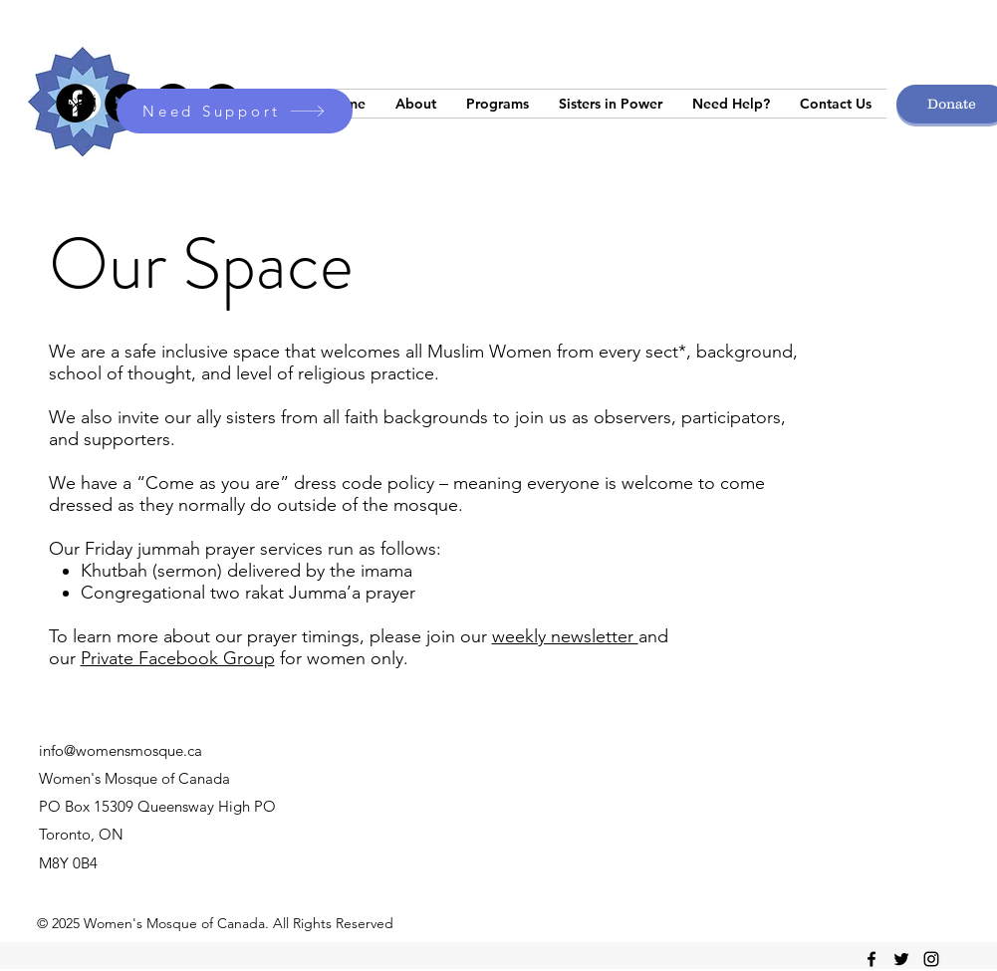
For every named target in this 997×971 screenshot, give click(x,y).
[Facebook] (75, 103)
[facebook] (871, 959)
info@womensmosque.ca (120, 750)
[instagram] (931, 959)
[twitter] (901, 959)
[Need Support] (235, 111)
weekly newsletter (565, 636)
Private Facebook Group (178, 658)
